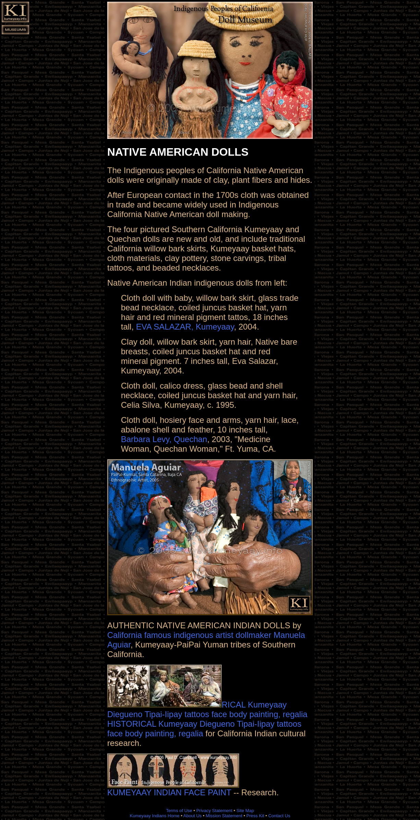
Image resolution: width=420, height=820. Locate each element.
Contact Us (279, 815)
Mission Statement (224, 815)
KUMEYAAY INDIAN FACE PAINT (173, 788)
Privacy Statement (214, 810)
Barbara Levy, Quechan (164, 439)
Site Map (245, 810)
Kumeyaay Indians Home (155, 815)
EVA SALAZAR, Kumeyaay (185, 326)
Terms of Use (179, 810)
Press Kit (255, 815)
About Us (192, 815)
